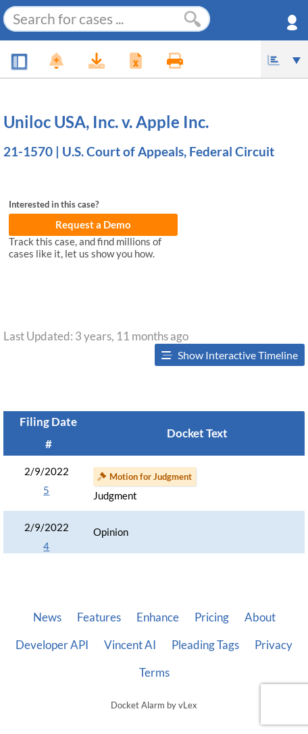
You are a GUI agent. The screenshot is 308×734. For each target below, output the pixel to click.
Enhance (157, 617)
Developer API (52, 645)
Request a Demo (93, 225)
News (47, 617)
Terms (154, 672)
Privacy (273, 645)
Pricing (212, 617)
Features (99, 617)
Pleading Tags (205, 645)
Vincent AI (130, 645)
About (260, 617)
